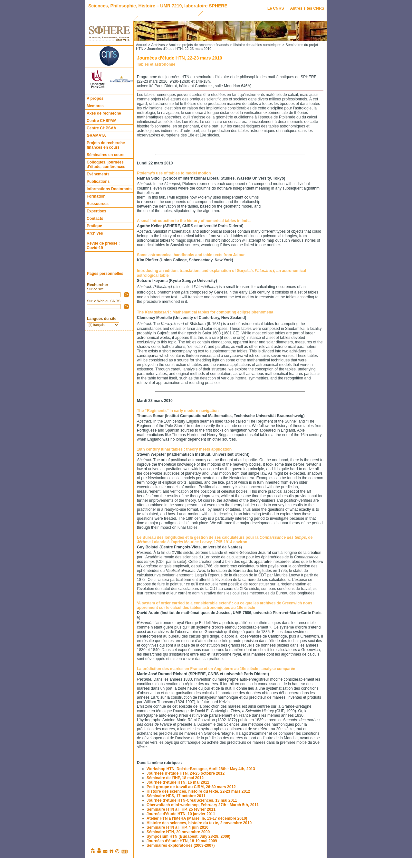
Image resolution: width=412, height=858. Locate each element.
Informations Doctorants (109, 189)
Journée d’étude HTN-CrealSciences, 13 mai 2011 (192, 800)
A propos (95, 98)
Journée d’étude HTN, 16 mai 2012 (178, 782)
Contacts (95, 218)
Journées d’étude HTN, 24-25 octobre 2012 (186, 773)
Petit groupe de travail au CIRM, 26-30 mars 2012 (191, 787)
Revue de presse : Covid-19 (103, 245)
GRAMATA (96, 135)
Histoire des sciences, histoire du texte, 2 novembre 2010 (199, 823)
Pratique (94, 226)
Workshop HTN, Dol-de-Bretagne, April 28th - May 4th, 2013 (201, 769)
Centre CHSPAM (101, 120)
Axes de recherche (104, 113)
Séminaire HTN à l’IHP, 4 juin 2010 (177, 827)
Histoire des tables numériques (257, 45)
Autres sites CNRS (307, 8)
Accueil (141, 45)
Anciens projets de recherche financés (199, 45)
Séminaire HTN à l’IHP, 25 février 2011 (181, 809)
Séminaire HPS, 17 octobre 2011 (176, 796)
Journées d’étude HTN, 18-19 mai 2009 (182, 841)
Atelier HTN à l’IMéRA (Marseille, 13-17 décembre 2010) (197, 818)
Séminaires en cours (105, 155)
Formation (96, 196)
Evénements (98, 174)
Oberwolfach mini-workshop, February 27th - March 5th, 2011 (203, 805)
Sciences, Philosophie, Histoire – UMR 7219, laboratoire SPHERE (157, 5)
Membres (95, 106)
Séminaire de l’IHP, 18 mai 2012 (175, 778)
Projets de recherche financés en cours (106, 145)
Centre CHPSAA (101, 128)
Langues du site (101, 318)
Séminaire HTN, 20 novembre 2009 (178, 832)
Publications (98, 181)
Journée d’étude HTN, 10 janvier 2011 (181, 814)
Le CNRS (275, 8)
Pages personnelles (105, 273)
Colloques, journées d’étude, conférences (106, 164)
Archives (95, 233)
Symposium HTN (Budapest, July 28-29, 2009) (188, 836)
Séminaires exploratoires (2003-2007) (181, 845)
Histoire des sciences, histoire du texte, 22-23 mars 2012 (198, 791)
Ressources (98, 203)
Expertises (96, 211)
